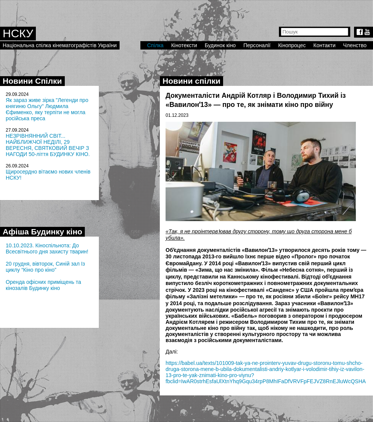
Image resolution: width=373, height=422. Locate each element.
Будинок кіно (220, 45)
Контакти (324, 45)
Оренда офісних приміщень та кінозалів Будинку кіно (43, 285)
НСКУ (18, 33)
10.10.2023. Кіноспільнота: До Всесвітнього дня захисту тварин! (47, 248)
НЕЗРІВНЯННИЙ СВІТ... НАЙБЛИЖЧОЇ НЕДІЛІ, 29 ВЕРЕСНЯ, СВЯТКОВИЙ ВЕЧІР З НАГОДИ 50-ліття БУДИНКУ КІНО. (48, 145)
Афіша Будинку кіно (42, 231)
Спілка (155, 45)
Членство (355, 45)
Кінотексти (184, 45)
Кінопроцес (292, 45)
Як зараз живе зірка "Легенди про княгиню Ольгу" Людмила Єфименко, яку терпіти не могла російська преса (47, 109)
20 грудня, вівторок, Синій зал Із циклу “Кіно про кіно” (45, 267)
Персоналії (256, 45)
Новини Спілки (32, 80)
